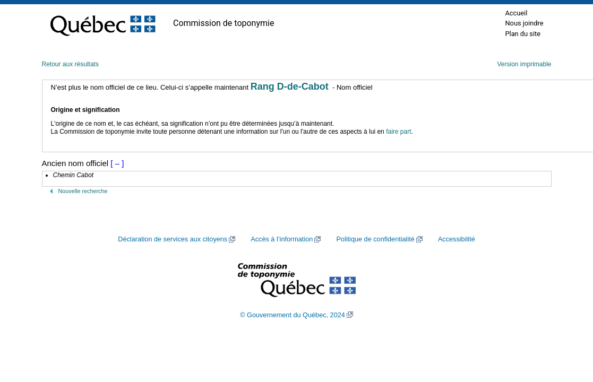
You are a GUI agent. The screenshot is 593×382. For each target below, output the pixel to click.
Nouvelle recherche (83, 191)
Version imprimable (524, 64)
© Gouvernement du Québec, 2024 (292, 315)
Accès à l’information (282, 239)
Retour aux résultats (70, 64)
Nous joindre (524, 23)
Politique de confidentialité (375, 239)
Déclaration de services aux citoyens (172, 239)
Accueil (516, 13)
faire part (398, 131)
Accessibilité (456, 239)
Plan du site (522, 34)
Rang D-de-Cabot (290, 86)
